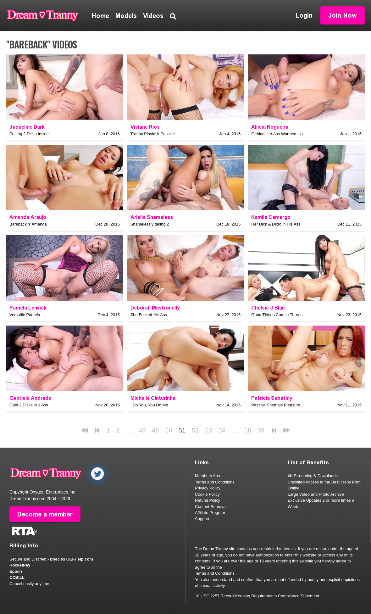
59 (260, 430)
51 (182, 430)
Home (100, 16)
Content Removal (210, 506)
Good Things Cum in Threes (276, 314)
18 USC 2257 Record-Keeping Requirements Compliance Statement (257, 596)
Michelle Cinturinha (152, 398)
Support (202, 518)
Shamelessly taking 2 (149, 224)
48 (142, 430)
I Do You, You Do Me (149, 405)
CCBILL (17, 577)
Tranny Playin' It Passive (152, 133)
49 (155, 430)
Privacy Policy (207, 488)
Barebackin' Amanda (28, 224)
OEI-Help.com (79, 559)
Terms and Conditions (215, 482)
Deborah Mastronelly (155, 308)
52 (195, 430)
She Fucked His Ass (148, 314)
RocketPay (19, 565)
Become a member (45, 514)
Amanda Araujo (27, 217)
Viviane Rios (145, 127)
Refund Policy (207, 500)
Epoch (15, 571)
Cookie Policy (207, 494)
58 (247, 430)
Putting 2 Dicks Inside (29, 133)
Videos (153, 16)
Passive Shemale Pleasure (275, 405)
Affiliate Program (210, 512)
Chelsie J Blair (268, 308)
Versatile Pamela (24, 314)
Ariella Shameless (151, 217)
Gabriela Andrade (30, 398)
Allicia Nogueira (269, 127)
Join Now (342, 15)
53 (208, 430)
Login (304, 15)
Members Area (208, 475)
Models (126, 16)
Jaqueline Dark (27, 127)
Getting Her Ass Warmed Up (277, 133)
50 (168, 430)
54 (222, 430)
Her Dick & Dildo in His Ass (275, 224)
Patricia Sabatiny (271, 398)
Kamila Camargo (271, 217)
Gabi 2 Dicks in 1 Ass (28, 405)
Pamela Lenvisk (28, 308)
